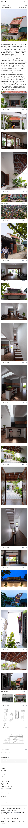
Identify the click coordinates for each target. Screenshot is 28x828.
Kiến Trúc (3, 770)
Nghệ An (3, 796)
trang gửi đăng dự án (13, 812)
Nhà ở (2, 777)
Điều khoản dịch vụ (12, 818)
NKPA (25, 6)
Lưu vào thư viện (5, 42)
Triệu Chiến (4, 803)
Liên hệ (3, 823)
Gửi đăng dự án (21, 821)
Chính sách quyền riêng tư (8, 821)
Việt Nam (3, 795)
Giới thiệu (3, 818)
